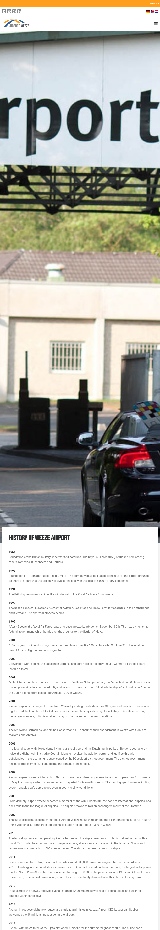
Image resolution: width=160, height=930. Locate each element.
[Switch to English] (152, 11)
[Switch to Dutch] (157, 11)
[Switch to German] (148, 11)
